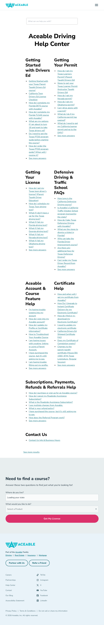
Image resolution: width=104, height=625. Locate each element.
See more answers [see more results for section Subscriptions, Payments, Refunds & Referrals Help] (37, 420)
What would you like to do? (18, 504)
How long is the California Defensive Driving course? (66, 201)
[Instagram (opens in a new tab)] (50, 580)
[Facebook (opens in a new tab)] (50, 596)
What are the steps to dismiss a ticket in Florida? (67, 232)
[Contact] (21, 590)
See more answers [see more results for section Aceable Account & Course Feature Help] (37, 368)
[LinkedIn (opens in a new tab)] (50, 601)
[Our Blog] (21, 596)
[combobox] (52, 21)
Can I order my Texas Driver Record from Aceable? (67, 263)
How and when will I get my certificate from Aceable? (68, 297)
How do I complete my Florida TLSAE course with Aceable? (39, 115)
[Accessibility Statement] (21, 601)
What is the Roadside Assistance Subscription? (51, 402)
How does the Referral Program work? (47, 417)
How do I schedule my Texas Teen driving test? (39, 206)
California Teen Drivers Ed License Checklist (37, 96)
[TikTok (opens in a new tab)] (50, 575)
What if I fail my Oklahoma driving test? (37, 243)
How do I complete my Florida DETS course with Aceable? (39, 105)
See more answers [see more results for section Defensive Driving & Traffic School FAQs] (66, 269)
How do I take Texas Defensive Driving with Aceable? (66, 223)
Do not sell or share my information (53, 611)
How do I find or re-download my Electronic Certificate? (67, 318)
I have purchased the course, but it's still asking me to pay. (38, 355)
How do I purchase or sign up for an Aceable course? (53, 393)
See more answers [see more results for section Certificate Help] (66, 365)
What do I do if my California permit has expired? (67, 117)
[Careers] (21, 575)
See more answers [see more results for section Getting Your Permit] (66, 135)
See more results (31, 452)
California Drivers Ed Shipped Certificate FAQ (67, 334)
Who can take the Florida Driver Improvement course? (67, 241)
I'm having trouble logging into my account (37, 312)
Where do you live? (15, 492)
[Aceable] (17, 5)
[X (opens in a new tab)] (50, 585)
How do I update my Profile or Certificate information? (38, 328)
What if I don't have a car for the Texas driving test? (39, 215)
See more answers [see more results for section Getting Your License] (37, 250)
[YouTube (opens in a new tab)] (50, 590)
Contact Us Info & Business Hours (44, 440)
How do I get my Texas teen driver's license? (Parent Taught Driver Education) (38, 194)
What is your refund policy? (41, 408)
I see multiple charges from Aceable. (46, 405)
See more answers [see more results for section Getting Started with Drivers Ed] (37, 158)
